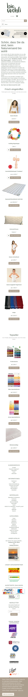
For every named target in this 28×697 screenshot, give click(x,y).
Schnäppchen (14, 533)
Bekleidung (14, 525)
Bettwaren (14, 521)
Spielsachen (14, 528)
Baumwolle (14, 503)
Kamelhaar (14, 500)
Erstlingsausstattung (14, 527)
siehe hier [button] (20, 690)
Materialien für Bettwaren (14, 497)
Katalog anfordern (14, 545)
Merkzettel (14, 473)
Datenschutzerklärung (14, 484)
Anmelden (12, 16)
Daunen (14, 511)
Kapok (14, 505)
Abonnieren (14, 614)
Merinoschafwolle (14, 502)
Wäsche (14, 524)
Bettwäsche (14, 522)
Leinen (14, 508)
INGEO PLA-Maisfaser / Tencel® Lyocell (14, 506)
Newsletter (13, 490)
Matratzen (14, 519)
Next (25, 33)
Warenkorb (14, 470)
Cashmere (14, 499)
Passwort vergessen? (14, 469)
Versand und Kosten (14, 485)
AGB (14, 482)
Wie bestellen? (14, 488)
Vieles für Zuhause (14, 530)
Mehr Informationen (14, 122)
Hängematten (14, 531)
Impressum (14, 481)
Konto (14, 472)
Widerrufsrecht (14, 487)
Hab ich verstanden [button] (8, 694)
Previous (2, 33)
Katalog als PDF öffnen (14, 542)
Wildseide (14, 509)
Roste (14, 518)
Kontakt (14, 467)
